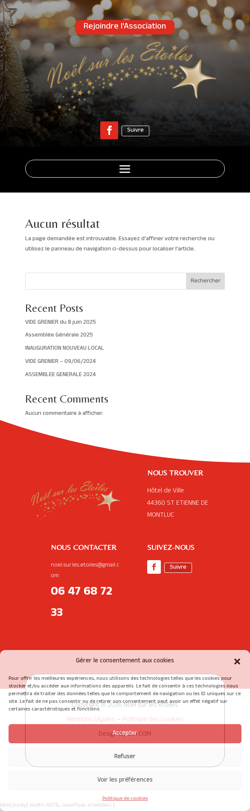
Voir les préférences (125, 780)
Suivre (135, 130)
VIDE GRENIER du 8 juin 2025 (60, 322)
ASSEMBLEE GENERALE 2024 (60, 375)
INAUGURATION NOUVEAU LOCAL (64, 348)
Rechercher (206, 281)
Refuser (125, 757)
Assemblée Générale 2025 (59, 335)
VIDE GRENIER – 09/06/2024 (60, 361)
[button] (237, 661)
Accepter (125, 734)
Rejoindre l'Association (125, 27)
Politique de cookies (125, 799)
